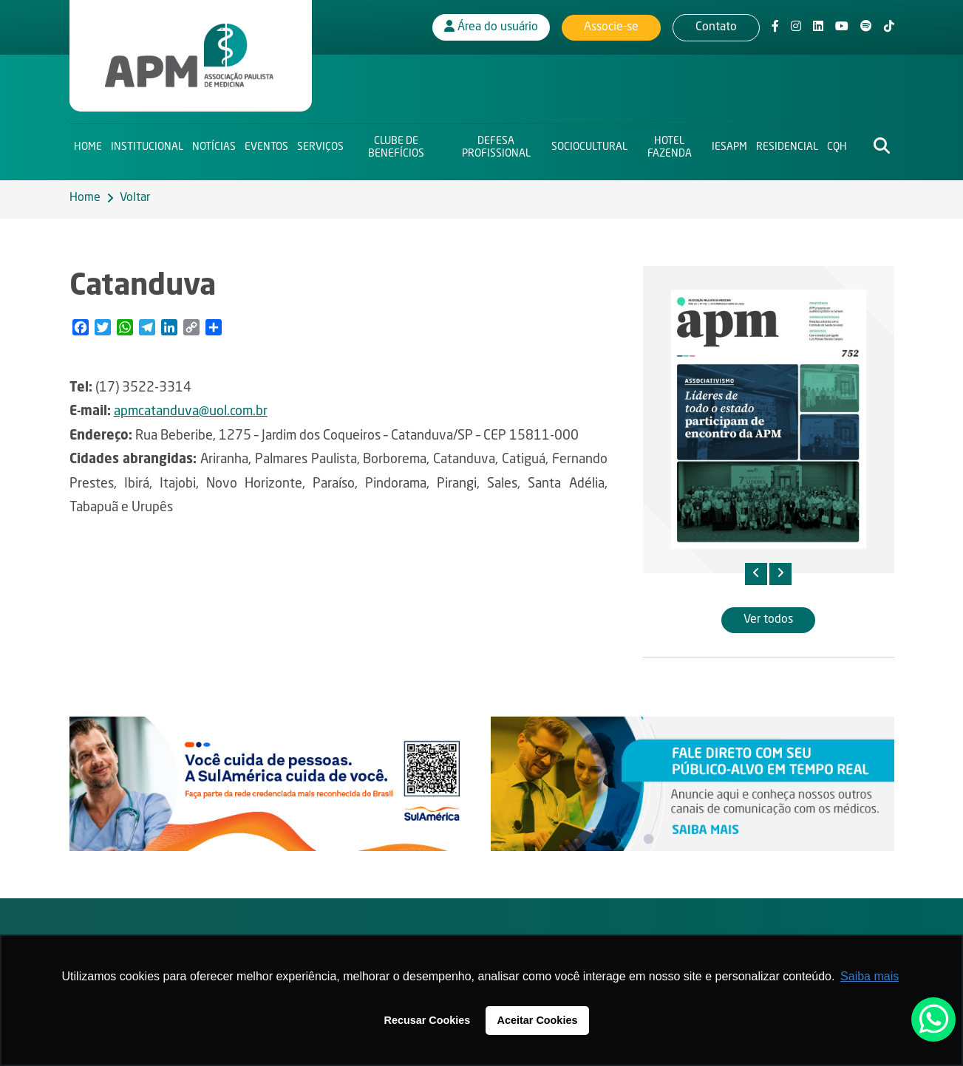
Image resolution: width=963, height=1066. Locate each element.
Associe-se (611, 26)
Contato (716, 26)
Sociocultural (589, 145)
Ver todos (768, 620)
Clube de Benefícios (396, 144)
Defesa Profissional (496, 144)
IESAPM (729, 145)
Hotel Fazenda (669, 144)
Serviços (320, 145)
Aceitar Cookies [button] (537, 1020)
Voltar (135, 198)
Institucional (147, 145)
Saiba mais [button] (869, 976)
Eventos (266, 145)
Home (88, 145)
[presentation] (756, 574)
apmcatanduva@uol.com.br (191, 411)
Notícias (214, 145)
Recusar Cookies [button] (427, 1020)
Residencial (787, 145)
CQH (837, 145)
